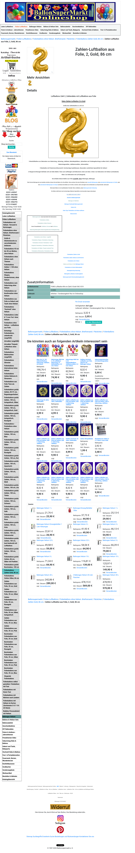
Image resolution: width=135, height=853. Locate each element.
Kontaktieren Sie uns (86, 836)
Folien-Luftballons (24, 39)
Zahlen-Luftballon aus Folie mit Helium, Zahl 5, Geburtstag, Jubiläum (43, 480)
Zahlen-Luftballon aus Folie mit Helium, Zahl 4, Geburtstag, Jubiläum (57, 441)
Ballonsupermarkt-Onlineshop (90, 188)
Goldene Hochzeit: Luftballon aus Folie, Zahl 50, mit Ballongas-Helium (86, 362)
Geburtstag (77, 270)
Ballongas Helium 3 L (80, 524)
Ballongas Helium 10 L (81, 556)
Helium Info (73, 207)
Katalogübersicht (80, 277)
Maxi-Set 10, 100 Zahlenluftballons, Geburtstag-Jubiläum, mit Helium (43, 362)
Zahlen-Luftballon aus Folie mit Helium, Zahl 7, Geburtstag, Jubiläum (72, 480)
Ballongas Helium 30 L (111, 575)
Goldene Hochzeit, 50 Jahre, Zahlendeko (72, 439)
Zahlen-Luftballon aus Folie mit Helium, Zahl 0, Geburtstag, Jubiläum (72, 402)
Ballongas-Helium (80, 264)
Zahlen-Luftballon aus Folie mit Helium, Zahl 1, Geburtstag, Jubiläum (86, 402)
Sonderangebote (79, 273)
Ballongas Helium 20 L (45, 575)
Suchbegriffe (37, 836)
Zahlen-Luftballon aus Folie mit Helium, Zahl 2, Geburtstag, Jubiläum (102, 401)
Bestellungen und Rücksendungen (67, 836)
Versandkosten (84, 319)
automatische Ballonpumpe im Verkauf (49, 184)
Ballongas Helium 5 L (110, 540)
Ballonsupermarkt (8, 39)
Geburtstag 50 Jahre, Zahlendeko (43, 400)
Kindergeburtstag (71, 270)
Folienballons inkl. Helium (73, 260)
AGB (58, 786)
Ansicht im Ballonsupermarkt (73, 197)
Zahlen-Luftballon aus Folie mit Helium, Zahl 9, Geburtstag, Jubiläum (102, 479)
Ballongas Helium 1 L (44, 508)
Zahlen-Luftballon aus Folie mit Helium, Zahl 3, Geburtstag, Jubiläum (43, 441)
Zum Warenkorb (12, 152)
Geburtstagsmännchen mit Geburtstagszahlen (101, 360)
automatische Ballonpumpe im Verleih (108, 182)
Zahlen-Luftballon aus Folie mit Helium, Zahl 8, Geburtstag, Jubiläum (86, 480)
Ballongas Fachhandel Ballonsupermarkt (73, 204)
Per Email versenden (82, 302)
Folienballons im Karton (70, 267)
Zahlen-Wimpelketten (86, 438)
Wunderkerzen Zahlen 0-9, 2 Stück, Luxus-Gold (102, 439)
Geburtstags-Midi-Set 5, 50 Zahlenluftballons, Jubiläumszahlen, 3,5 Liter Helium (72, 362)
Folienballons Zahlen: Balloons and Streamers (73, 257)
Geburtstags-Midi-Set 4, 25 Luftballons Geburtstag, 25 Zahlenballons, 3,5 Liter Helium (57, 362)
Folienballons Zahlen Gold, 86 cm (89, 39)
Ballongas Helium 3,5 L (45, 540)
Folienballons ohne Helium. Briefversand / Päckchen (54, 39)
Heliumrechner (73, 213)
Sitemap (29, 836)
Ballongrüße (67, 273)
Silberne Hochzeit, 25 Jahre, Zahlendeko (57, 400)
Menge (77, 322)
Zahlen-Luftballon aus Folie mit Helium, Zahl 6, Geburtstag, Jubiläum (57, 480)
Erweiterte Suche (48, 836)
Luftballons (72, 273)
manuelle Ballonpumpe (92, 182)
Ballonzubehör (79, 267)
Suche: (11, 141)
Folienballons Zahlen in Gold (73, 254)
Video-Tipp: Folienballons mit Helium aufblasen (73, 210)
